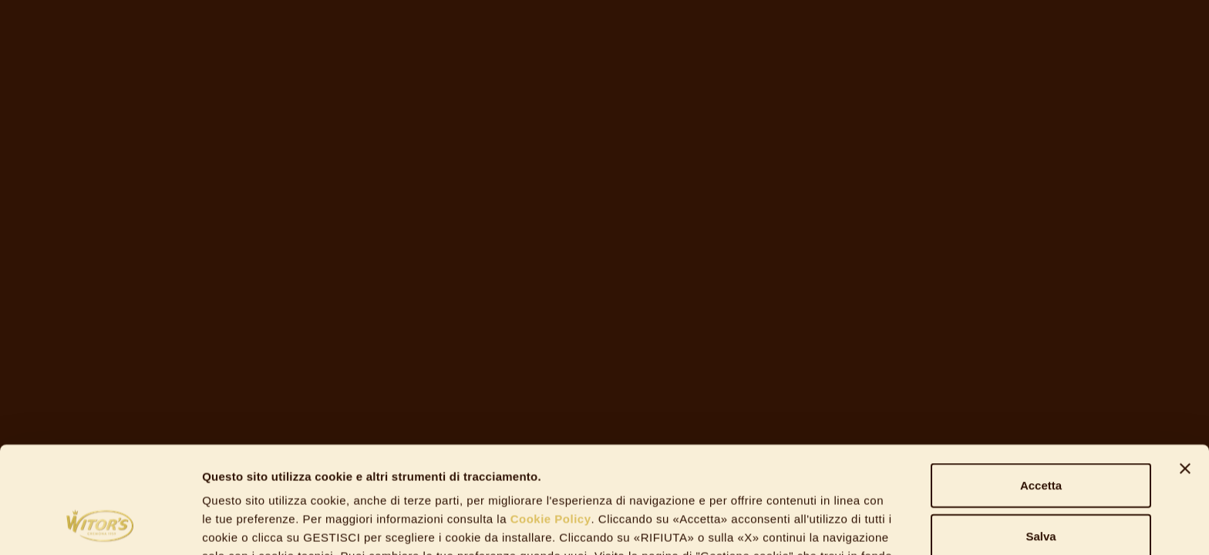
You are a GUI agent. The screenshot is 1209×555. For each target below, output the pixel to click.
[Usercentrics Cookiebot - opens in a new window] (99, 524)
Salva (1040, 435)
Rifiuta (1041, 486)
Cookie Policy (549, 419)
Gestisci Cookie (840, 524)
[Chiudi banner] (1185, 368)
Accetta (1041, 385)
